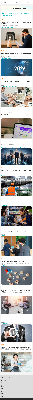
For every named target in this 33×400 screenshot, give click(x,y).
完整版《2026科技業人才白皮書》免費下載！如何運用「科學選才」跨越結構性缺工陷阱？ (16, 23)
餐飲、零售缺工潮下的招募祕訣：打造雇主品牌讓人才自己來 (13, 261)
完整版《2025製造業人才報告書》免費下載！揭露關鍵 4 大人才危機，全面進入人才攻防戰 (16, 171)
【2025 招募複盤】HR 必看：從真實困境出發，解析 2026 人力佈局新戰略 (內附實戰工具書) (16, 82)
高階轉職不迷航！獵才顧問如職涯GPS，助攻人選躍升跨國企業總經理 (14, 144)
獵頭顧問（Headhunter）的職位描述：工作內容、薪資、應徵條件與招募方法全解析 (16, 291)
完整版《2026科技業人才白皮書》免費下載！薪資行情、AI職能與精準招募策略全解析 (16, 54)
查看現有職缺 (2, 383)
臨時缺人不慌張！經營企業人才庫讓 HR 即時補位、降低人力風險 (13, 231)
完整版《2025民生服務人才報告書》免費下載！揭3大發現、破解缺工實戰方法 (16, 347)
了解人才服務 (2, 385)
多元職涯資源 (2, 386)
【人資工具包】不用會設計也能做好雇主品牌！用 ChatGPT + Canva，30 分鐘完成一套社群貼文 (16, 113)
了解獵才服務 (2, 390)
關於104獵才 (2, 395)
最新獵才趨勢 (2, 391)
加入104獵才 (2, 396)
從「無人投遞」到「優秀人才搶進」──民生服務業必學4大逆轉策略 (14, 320)
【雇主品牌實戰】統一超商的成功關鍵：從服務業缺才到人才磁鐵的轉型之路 (16, 202)
